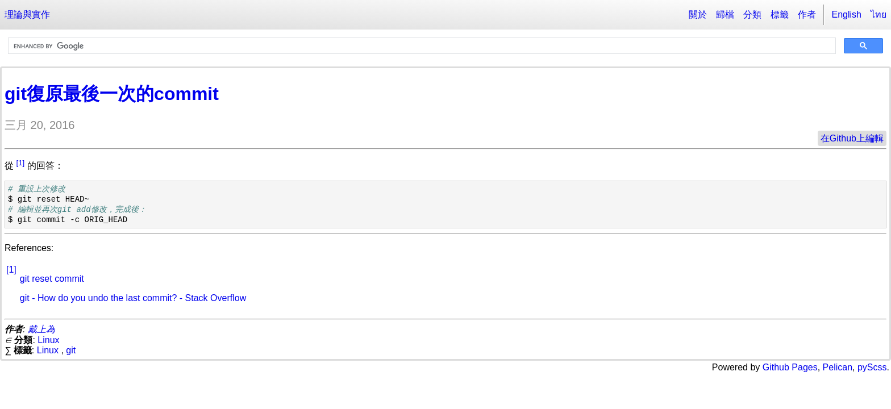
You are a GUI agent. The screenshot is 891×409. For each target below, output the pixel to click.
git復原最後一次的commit (112, 94)
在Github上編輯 (852, 138)
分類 (752, 14)
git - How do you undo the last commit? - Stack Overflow (133, 298)
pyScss (872, 367)
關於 (698, 14)
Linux (48, 340)
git (71, 350)
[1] (20, 162)
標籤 (780, 14)
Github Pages (790, 367)
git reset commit (52, 278)
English (846, 14)
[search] (421, 46)
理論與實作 (27, 14)
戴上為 (41, 329)
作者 (807, 14)
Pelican (837, 367)
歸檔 (725, 14)
